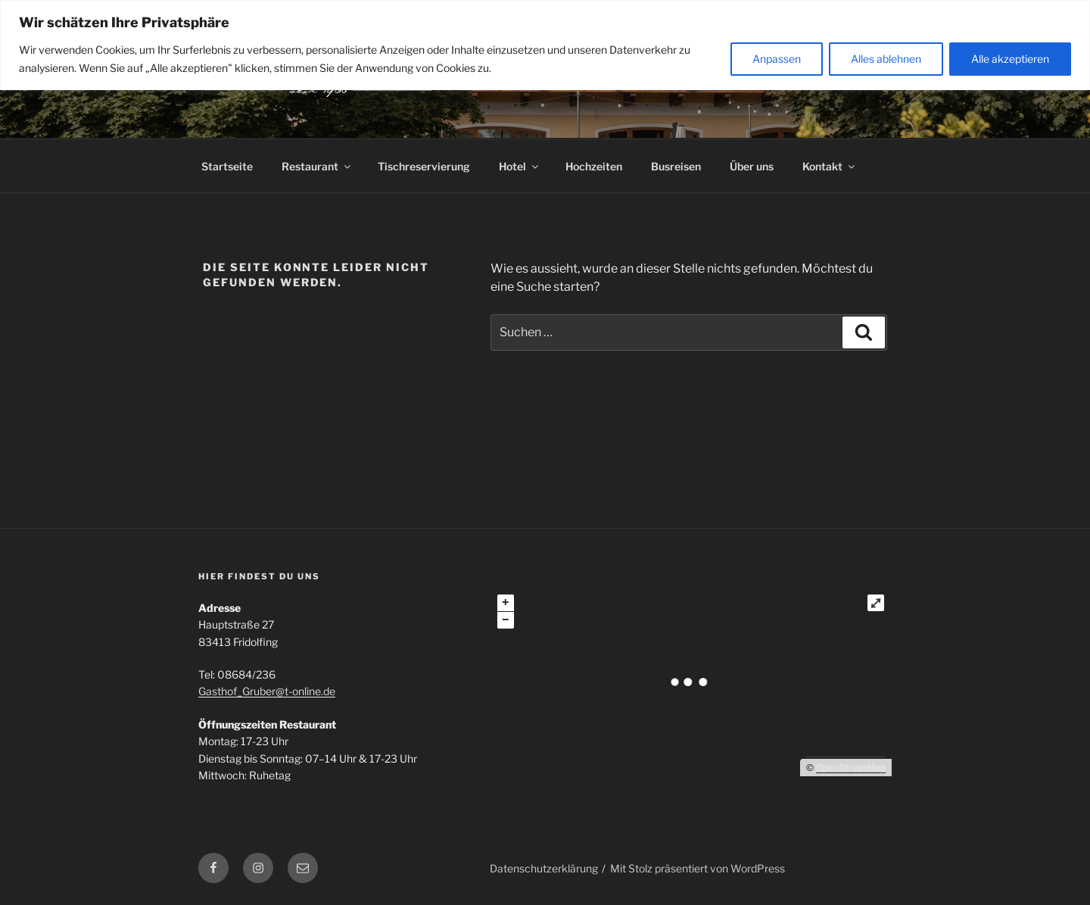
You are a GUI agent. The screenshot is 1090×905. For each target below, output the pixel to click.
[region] (545, 45)
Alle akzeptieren (1010, 58)
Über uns (752, 166)
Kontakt (829, 166)
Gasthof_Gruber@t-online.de (266, 691)
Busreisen (676, 166)
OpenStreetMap (851, 767)
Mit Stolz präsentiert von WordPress (697, 868)
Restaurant (317, 166)
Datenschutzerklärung (544, 868)
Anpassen (776, 58)
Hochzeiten (593, 166)
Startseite (227, 166)
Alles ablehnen (886, 58)
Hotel (519, 166)
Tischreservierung (424, 166)
